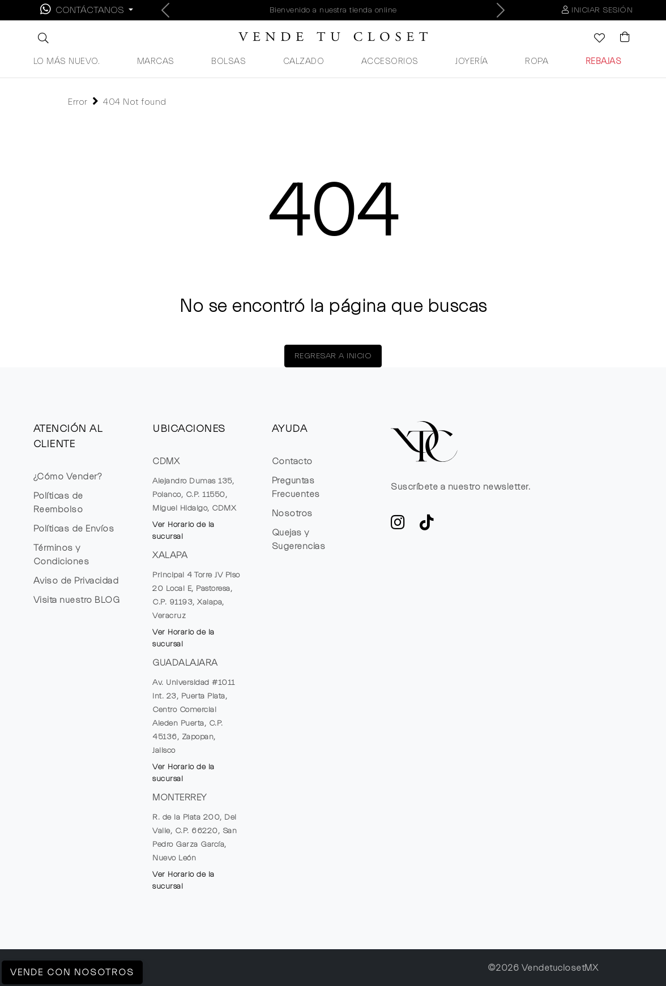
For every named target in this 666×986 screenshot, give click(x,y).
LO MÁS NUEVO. (66, 61)
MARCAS (155, 61)
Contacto (292, 461)
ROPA (536, 61)
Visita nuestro (76, 600)
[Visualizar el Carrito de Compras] (620, 38)
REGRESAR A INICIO (333, 356)
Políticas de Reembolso (58, 503)
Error (78, 102)
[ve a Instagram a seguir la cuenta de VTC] (398, 525)
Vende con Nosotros (72, 972)
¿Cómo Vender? (67, 476)
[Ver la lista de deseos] (593, 39)
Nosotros (292, 513)
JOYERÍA (471, 61)
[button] (41, 37)
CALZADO (304, 61)
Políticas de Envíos (73, 529)
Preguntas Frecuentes (296, 487)
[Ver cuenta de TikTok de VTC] (427, 525)
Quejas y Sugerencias (299, 539)
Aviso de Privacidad (76, 581)
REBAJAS (604, 61)
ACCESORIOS (390, 61)
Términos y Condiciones (61, 555)
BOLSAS (228, 61)
